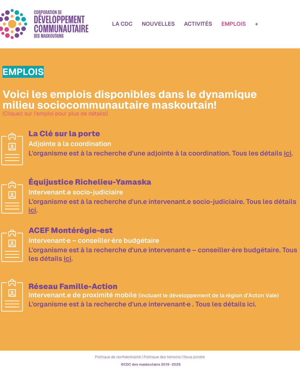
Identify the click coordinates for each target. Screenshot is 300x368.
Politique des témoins (162, 357)
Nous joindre (194, 357)
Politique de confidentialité (118, 357)
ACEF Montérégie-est (70, 230)
